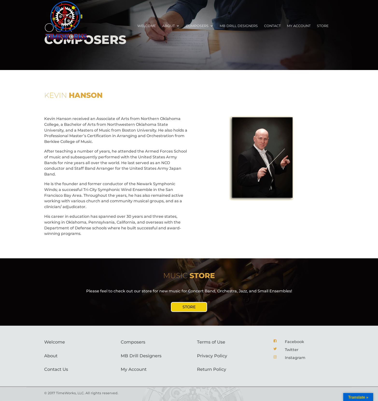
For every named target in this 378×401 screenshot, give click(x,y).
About (168, 26)
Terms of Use (211, 342)
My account (299, 26)
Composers (197, 26)
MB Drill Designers (239, 26)
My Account (134, 369)
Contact (272, 26)
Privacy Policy (212, 356)
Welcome (146, 26)
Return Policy (211, 369)
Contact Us (56, 369)
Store (323, 26)
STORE (189, 307)
